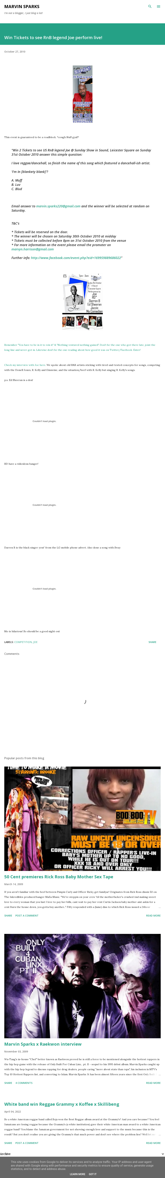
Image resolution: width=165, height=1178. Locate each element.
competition (23, 642)
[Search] (150, 6)
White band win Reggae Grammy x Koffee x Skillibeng (61, 1104)
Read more (153, 915)
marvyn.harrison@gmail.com (32, 249)
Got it (93, 1174)
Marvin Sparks (21, 6)
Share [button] (152, 642)
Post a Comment (27, 915)
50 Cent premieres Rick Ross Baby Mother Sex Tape (58, 877)
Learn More (77, 1174)
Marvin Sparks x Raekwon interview (43, 1044)
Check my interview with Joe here (24, 365)
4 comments (23, 1083)
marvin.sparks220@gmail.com (58, 206)
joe (35, 642)
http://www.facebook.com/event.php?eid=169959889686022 (76, 258)
